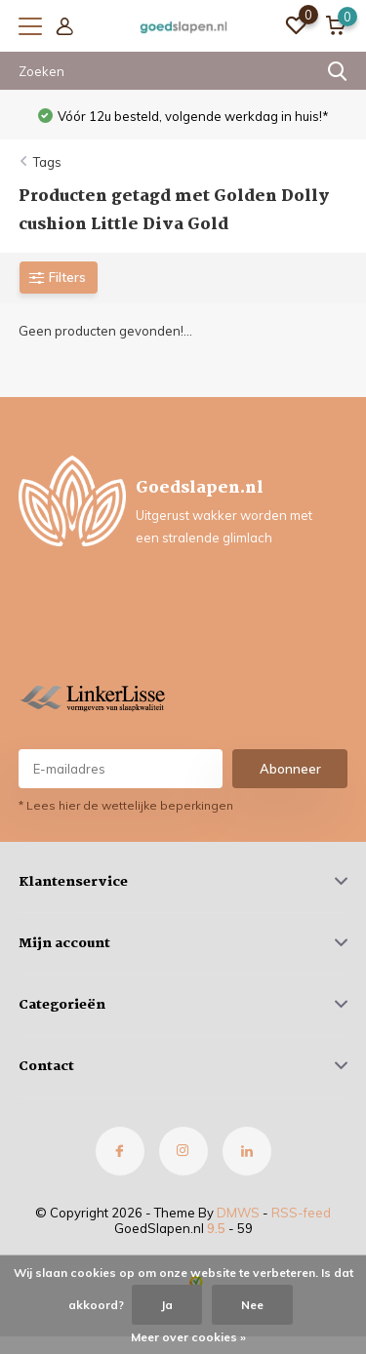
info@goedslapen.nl (109, 609)
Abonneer (290, 769)
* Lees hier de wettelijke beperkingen (126, 805)
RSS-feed (301, 1212)
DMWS (238, 1212)
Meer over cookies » (188, 1337)
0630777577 (87, 594)
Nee (252, 1304)
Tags (47, 162)
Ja (167, 1304)
